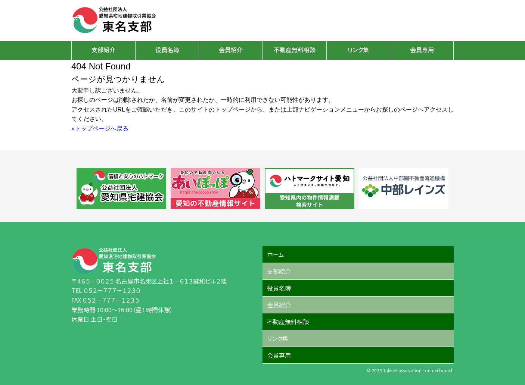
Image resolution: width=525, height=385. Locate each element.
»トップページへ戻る (99, 128)
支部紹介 (103, 49)
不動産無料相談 (295, 49)
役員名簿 (167, 49)
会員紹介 (231, 49)
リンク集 (358, 49)
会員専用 (422, 49)
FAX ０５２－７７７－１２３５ (105, 299)
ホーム (275, 254)
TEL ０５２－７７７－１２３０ (105, 290)
